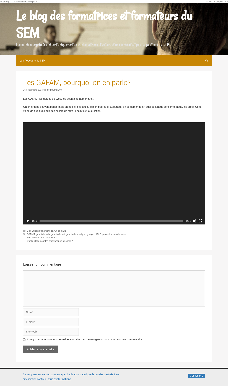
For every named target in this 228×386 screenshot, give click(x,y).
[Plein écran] (200, 221)
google (90, 234)
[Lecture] (28, 221)
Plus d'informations (59, 379)
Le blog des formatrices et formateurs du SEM (104, 24)
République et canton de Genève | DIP (18, 1)
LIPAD (98, 234)
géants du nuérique (75, 234)
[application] (114, 173)
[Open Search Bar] (206, 60)
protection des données (114, 234)
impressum (222, 1)
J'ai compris (196, 375)
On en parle (60, 230)
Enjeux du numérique (42, 230)
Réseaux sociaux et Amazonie (42, 237)
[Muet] (194, 221)
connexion (211, 1)
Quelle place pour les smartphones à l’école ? (50, 241)
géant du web (43, 234)
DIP (28, 230)
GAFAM (31, 234)
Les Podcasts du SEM (32, 60)
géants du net (58, 234)
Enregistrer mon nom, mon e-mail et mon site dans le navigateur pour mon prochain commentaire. (85, 339)
